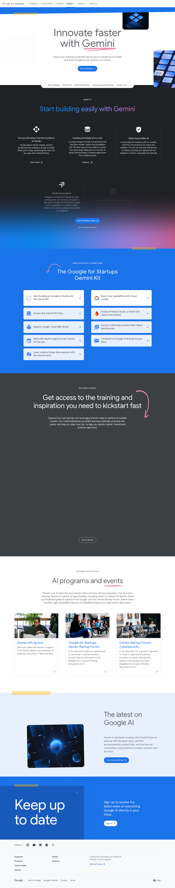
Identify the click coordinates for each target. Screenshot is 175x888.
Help (157, 880)
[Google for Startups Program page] (18, 856)
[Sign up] (110, 823)
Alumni (82, 3)
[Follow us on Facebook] (46, 845)
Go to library (88, 540)
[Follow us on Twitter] (53, 845)
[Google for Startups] (13, 3)
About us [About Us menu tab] (93, 3)
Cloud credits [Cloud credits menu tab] (47, 3)
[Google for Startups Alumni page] (55, 856)
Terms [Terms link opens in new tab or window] (72, 880)
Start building (87, 69)
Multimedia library (82, 85)
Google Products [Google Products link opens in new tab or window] (50, 880)
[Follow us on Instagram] (27, 845)
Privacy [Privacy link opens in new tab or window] (64, 880)
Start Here (36, 164)
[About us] (56, 861)
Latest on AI (122, 85)
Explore (87, 169)
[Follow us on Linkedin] (40, 845)
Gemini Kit (66, 85)
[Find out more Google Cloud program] (97, 864)
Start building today (87, 221)
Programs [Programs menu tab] (33, 3)
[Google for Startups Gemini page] (17, 870)
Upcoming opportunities (103, 85)
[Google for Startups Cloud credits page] (20, 865)
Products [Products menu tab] (60, 3)
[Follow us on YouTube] (34, 845)
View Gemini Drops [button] (116, 760)
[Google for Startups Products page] (18, 861)
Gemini (70, 3)
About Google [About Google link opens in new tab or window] (34, 880)
